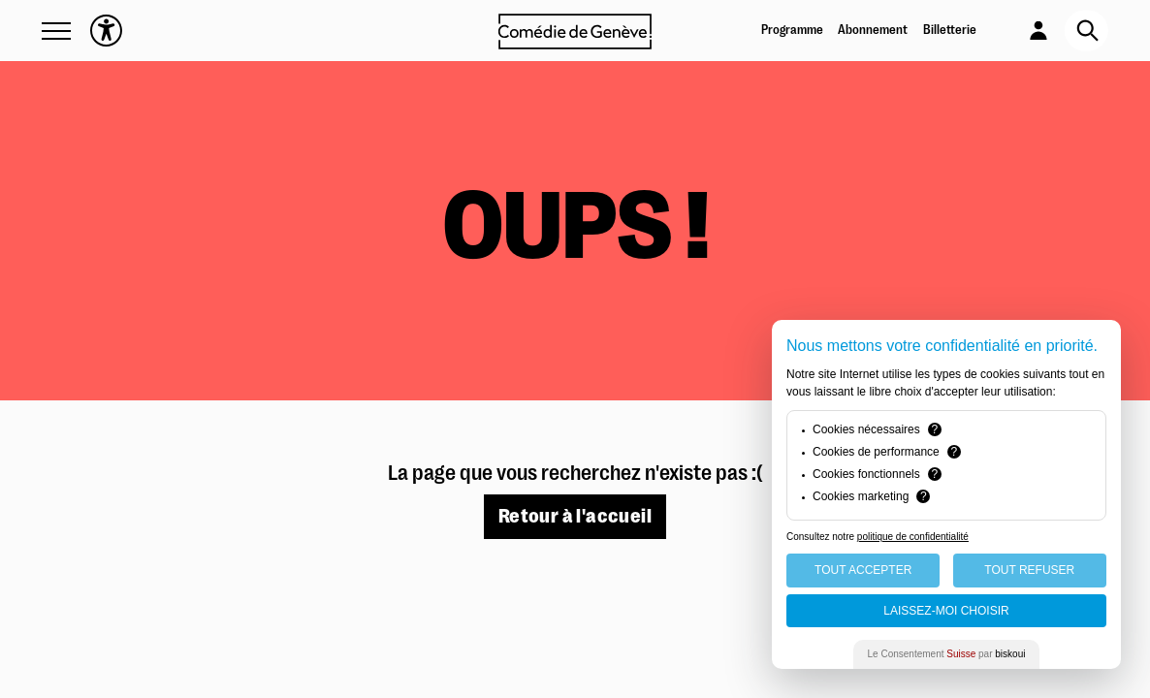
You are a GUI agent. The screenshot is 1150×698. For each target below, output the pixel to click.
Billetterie (949, 29)
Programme (792, 29)
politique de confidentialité (913, 536)
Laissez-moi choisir (945, 611)
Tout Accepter (863, 570)
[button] (56, 31)
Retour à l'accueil (575, 516)
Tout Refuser (1029, 570)
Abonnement (873, 29)
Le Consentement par (947, 654)
